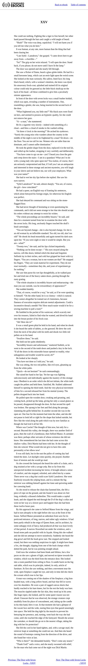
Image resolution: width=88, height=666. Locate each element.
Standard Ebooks (13, 4)
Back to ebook (61, 5)
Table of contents (78, 5)
